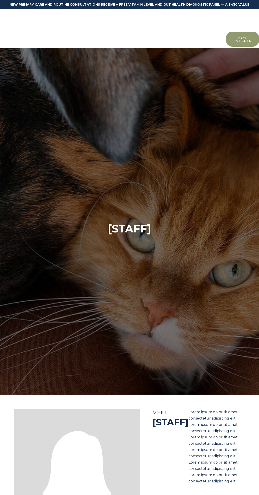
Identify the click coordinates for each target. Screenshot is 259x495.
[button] (34, 39)
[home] (26, 20)
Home (14, 39)
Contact (214, 39)
